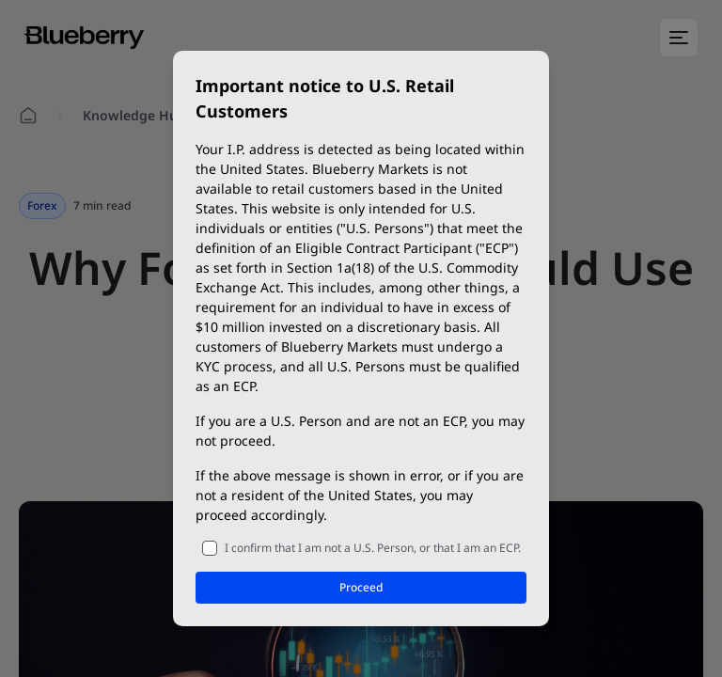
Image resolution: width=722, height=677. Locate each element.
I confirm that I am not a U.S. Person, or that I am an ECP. (373, 548)
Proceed (361, 587)
